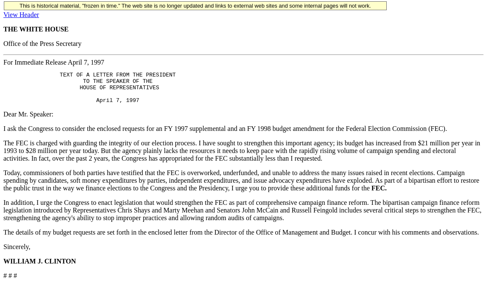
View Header (21, 14)
